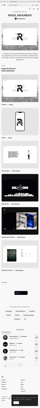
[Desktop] (20, 88)
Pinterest (3, 400)
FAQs (22, 386)
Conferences (4, 388)
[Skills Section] (20, 187)
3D (25, 319)
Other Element (16, 170)
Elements (4, 384)
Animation (32, 311)
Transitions (17, 319)
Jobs (22, 382)
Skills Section (5, 204)
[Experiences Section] (20, 254)
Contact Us (23, 391)
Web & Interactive (20, 311)
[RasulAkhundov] (20, 19)
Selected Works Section (8, 237)
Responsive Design (28, 315)
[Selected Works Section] (20, 221)
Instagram (9, 398)
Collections (4, 382)
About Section (5, 171)
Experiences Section (7, 270)
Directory (4, 386)
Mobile (3, 137)
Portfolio (17, 315)
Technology (8, 311)
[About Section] (20, 154)
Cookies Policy (4, 396)
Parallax (8, 315)
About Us (23, 388)
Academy (23, 379)
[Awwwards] (5, 5)
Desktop (4, 104)
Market (22, 384)
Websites (4, 379)
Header (11, 104)
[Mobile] (20, 121)
